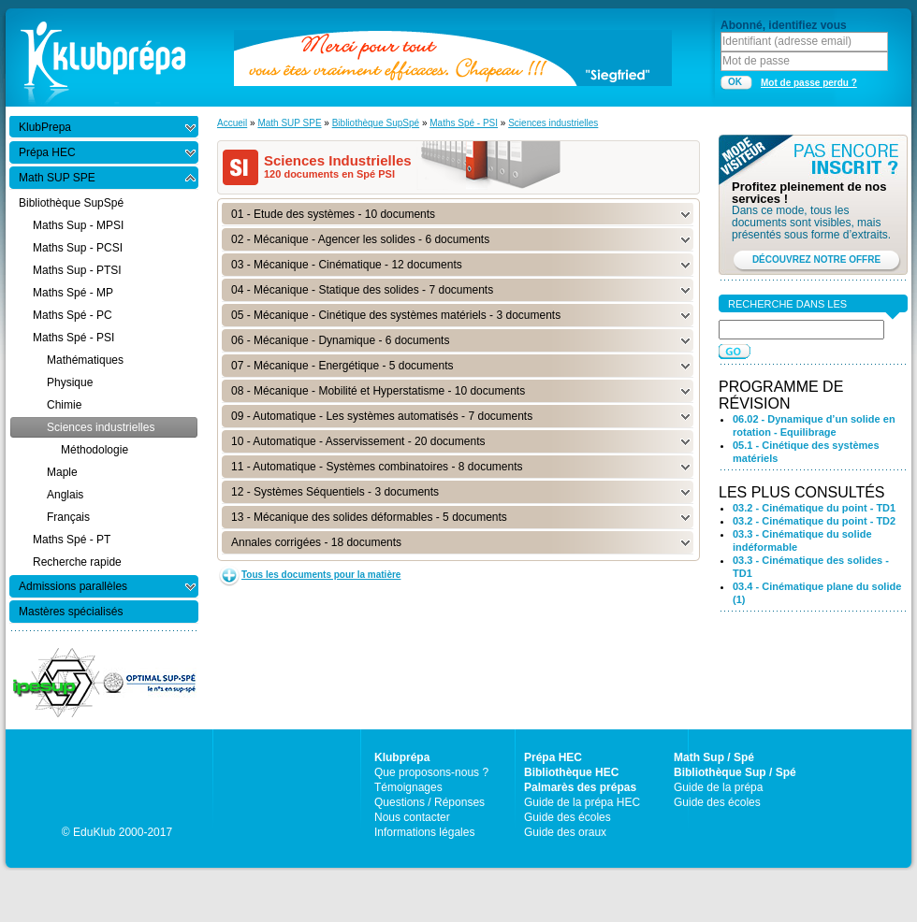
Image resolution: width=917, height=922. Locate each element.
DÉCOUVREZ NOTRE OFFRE (816, 259)
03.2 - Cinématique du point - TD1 (814, 507)
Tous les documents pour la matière (320, 574)
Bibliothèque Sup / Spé (735, 772)
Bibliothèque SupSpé (375, 123)
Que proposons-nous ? (431, 772)
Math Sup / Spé (714, 757)
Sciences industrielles (553, 123)
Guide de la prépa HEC (582, 802)
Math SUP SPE (289, 123)
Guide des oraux (565, 832)
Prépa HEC (553, 757)
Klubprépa (401, 757)
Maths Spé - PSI (463, 123)
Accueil (232, 123)
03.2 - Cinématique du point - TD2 (814, 520)
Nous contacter (412, 817)
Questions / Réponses (429, 802)
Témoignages (408, 787)
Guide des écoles (567, 817)
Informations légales (424, 832)
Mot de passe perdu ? (809, 83)
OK (735, 82)
